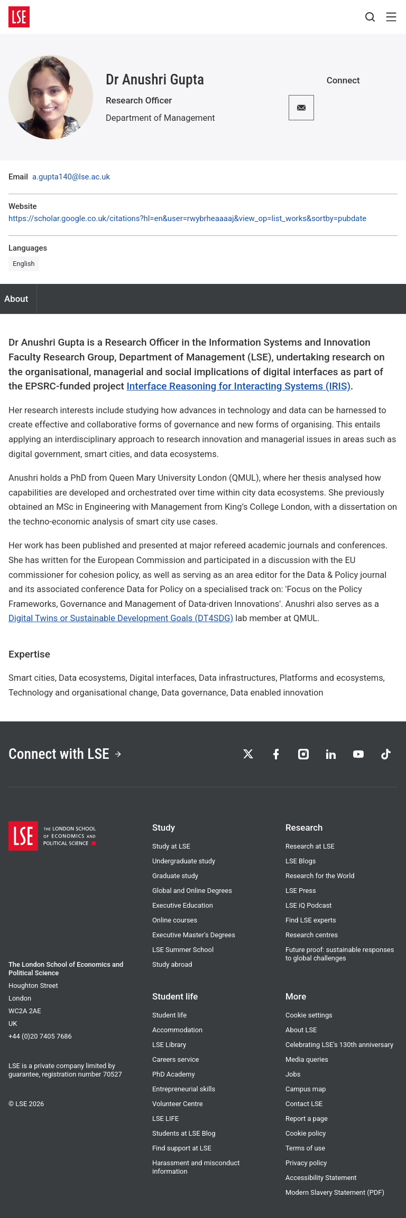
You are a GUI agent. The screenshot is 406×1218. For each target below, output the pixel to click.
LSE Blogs (300, 861)
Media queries (306, 1059)
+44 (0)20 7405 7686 (40, 1036)
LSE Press (300, 891)
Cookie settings (309, 1015)
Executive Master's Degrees (193, 935)
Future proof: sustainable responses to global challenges (339, 954)
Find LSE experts (310, 920)
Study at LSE (171, 846)
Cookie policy (305, 1133)
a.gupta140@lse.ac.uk (71, 177)
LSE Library (169, 1045)
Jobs (292, 1074)
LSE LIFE (165, 1118)
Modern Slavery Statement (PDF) (334, 1192)
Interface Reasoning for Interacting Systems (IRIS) (238, 386)
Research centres (311, 935)
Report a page (306, 1118)
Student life (169, 1015)
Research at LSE (310, 846)
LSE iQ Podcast (308, 905)
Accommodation (177, 1030)
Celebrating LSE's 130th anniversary (339, 1045)
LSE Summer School (183, 950)
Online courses (174, 920)
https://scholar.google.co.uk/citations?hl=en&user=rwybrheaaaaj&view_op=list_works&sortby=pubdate (187, 219)
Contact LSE (303, 1104)
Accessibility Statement (321, 1178)
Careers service (175, 1059)
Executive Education (182, 905)
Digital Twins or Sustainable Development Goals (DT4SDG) (120, 618)
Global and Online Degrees (192, 891)
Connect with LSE (65, 754)
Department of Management (160, 118)
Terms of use (305, 1148)
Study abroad (172, 964)
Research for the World (320, 876)
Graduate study (175, 876)
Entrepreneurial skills (183, 1089)
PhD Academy (173, 1074)
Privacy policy (306, 1163)
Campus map (305, 1089)
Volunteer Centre (177, 1104)
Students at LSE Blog (183, 1133)
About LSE (301, 1030)
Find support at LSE (181, 1148)
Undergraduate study (183, 861)
